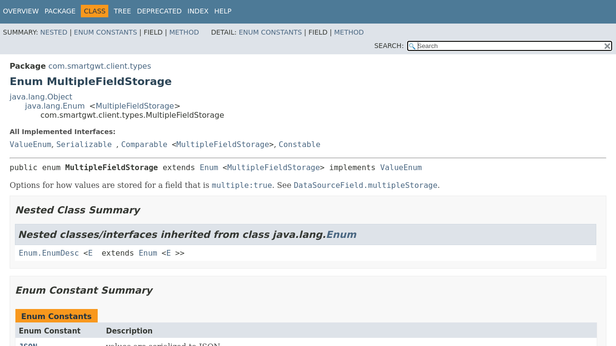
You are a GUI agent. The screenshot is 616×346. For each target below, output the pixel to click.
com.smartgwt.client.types (99, 66)
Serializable (84, 144)
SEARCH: (389, 45)
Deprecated (159, 11)
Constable (300, 144)
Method (184, 32)
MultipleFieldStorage (135, 106)
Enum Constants (105, 32)
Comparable (144, 144)
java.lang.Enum (55, 106)
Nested (53, 32)
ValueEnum (30, 144)
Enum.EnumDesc (49, 253)
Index (198, 11)
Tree (122, 11)
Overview (21, 11)
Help (222, 11)
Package (60, 11)
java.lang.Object (41, 96)
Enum (209, 167)
